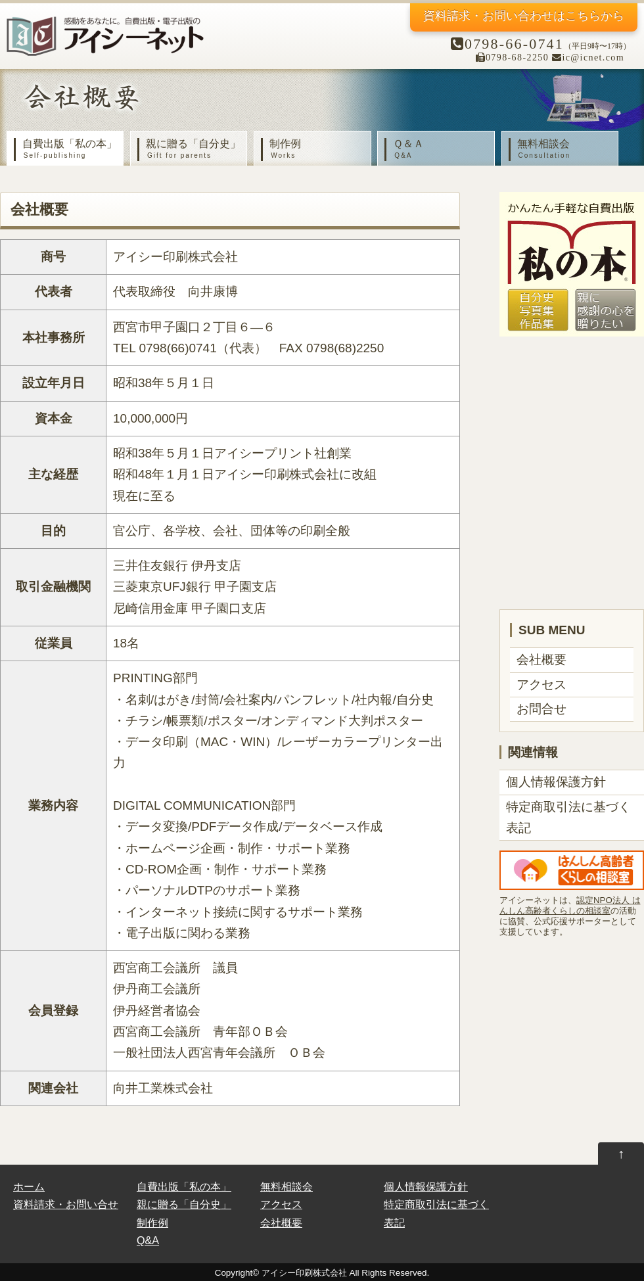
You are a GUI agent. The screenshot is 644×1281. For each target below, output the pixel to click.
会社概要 (541, 659)
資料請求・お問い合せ (65, 1204)
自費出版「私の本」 (68, 149)
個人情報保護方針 (556, 782)
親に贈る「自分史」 (191, 149)
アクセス (541, 684)
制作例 (315, 149)
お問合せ (541, 709)
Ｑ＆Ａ (439, 149)
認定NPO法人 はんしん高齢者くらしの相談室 (570, 905)
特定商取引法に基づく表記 (568, 817)
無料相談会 (563, 149)
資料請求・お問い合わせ (523, 15)
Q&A (148, 1240)
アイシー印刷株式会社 (304, 1273)
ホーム (29, 1186)
